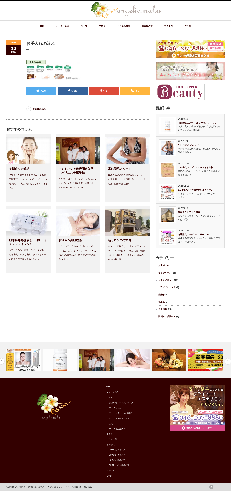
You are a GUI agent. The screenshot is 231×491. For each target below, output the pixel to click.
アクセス (168, 26)
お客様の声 (147, 26)
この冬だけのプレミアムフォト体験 (195, 167)
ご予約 (188, 26)
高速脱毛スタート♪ (120, 168)
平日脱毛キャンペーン (189, 145)
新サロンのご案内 (119, 240)
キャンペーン (164, 273)
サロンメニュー (166, 280)
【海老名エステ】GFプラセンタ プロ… (197, 123)
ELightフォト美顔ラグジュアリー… (195, 190)
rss (211, 487)
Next (228, 361)
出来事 (161, 294)
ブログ (102, 26)
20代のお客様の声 (117, 449)
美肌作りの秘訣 (19, 168)
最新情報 (162, 309)
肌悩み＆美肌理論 (70, 240)
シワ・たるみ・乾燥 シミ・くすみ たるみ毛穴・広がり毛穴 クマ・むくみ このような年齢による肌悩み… (28, 254)
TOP (42, 26)
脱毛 (111, 424)
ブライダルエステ (167, 287)
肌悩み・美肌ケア (167, 316)
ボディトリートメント (119, 418)
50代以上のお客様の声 (119, 465)
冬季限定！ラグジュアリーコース (194, 234)
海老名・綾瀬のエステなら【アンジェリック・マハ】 (45, 487)
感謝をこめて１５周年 (189, 212)
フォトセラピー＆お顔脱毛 (121, 413)
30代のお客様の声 (117, 455)
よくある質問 (123, 26)
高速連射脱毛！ (40, 109)
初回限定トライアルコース (121, 403)
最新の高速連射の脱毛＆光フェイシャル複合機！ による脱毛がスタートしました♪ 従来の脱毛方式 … (127, 179)
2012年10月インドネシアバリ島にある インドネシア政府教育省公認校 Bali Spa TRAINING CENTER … (77, 183)
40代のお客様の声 (117, 460)
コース (84, 26)
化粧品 (161, 302)
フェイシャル (115, 408)
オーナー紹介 (62, 26)
